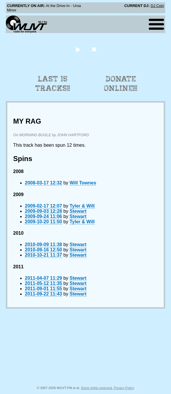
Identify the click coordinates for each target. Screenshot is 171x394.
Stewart (78, 211)
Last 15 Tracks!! (52, 83)
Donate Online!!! (120, 83)
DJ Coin (157, 6)
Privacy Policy (124, 388)
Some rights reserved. (97, 388)
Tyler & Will (82, 205)
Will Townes (83, 182)
